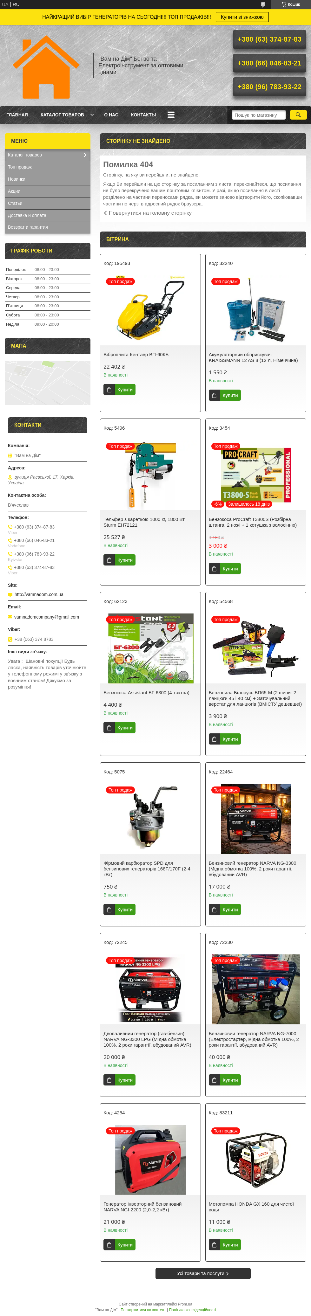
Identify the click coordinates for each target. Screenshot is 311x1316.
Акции (14, 191)
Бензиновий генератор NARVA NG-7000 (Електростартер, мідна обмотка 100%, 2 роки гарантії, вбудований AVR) (254, 1039)
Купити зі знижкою (242, 17)
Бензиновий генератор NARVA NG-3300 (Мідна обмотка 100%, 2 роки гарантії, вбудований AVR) (252, 868)
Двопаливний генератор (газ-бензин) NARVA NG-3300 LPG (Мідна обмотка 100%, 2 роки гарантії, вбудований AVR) (147, 1039)
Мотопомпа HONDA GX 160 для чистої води (251, 1206)
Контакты (143, 114)
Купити (125, 389)
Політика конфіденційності (192, 1310)
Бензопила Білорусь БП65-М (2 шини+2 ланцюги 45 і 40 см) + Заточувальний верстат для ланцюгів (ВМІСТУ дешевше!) (255, 698)
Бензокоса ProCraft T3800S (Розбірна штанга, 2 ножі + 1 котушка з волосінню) (253, 522)
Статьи (15, 203)
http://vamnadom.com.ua (39, 594)
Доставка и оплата (27, 215)
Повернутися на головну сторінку (150, 213)
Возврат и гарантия (28, 227)
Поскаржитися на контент (143, 1310)
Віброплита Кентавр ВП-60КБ (136, 354)
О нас (111, 114)
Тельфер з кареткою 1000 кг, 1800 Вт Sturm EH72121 (144, 522)
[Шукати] (298, 115)
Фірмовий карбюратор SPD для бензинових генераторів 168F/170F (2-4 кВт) (146, 868)
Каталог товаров (62, 114)
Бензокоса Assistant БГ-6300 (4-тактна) (146, 692)
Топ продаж (20, 167)
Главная (17, 114)
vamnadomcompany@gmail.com (46, 617)
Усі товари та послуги (200, 1273)
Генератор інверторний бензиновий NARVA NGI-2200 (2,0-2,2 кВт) (142, 1206)
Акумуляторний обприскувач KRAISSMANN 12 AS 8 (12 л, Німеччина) (253, 357)
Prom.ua (185, 1304)
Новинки (16, 179)
